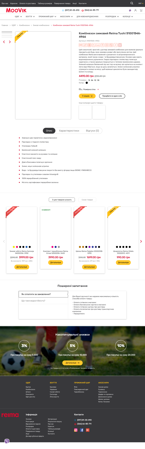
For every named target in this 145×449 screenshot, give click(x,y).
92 (95, 80)
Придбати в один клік (112, 96)
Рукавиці (101, 389)
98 (98, 80)
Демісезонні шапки (105, 397)
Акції (75, 3)
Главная (5, 25)
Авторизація (52, 419)
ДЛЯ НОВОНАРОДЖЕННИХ (87, 17)
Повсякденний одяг (81, 389)
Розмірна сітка (89, 89)
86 (92, 80)
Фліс (75, 387)
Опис (49, 130)
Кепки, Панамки (104, 402)
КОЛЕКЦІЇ (126, 17)
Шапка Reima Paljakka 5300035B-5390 (89, 252)
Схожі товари (87, 200)
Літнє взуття (54, 397)
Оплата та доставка (28, 3)
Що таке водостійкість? (33, 300)
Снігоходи (53, 394)
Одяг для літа (30, 397)
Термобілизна (79, 392)
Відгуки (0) (92, 130)
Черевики (53, 389)
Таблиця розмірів (45, 3)
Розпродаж (30, 426)
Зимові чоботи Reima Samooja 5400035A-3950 (22, 252)
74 (89, 80)
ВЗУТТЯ (29, 17)
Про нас (5, 3)
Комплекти (30, 394)
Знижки (29, 419)
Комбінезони (24, 25)
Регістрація (30, 421)
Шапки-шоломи (104, 399)
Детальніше (21, 267)
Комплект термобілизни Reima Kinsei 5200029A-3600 (55, 252)
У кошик (87, 96)
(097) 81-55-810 (70, 10)
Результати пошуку (55, 421)
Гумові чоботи (55, 392)
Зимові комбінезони (41, 25)
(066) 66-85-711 (90, 10)
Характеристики (69, 130)
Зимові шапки (103, 387)
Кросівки (53, 387)
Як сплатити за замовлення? (36, 294)
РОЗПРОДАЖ (110, 17)
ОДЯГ (17, 17)
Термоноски (102, 392)
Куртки (28, 387)
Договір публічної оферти (35, 436)
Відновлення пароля (33, 424)
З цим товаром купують (62, 200)
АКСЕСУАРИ (65, 17)
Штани (28, 392)
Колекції (51, 431)
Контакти (83, 3)
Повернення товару (62, 3)
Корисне (13, 3)
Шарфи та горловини (105, 394)
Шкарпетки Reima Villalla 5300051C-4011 (123, 252)
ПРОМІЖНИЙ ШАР (46, 17)
